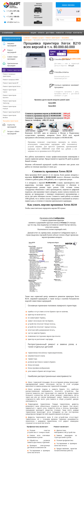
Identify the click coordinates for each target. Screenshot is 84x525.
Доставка (50, 33)
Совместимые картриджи (12, 58)
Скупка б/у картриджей (11, 126)
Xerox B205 (52, 103)
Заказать (73, 51)
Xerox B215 (52, 106)
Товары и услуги (22, 33)
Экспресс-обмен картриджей (13, 132)
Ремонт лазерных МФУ (11, 80)
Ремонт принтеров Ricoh (11, 112)
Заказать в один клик (71, 59)
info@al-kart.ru (13, 22)
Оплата (41, 33)
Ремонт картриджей (11, 51)
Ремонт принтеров (14, 70)
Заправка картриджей (11, 44)
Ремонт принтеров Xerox (11, 86)
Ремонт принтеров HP (10, 83)
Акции (33, 33)
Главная (27, 38)
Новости (60, 33)
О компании (7, 33)
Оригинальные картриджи (12, 64)
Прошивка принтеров (10, 121)
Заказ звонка (68, 5)
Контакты (77, 33)
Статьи (68, 33)
